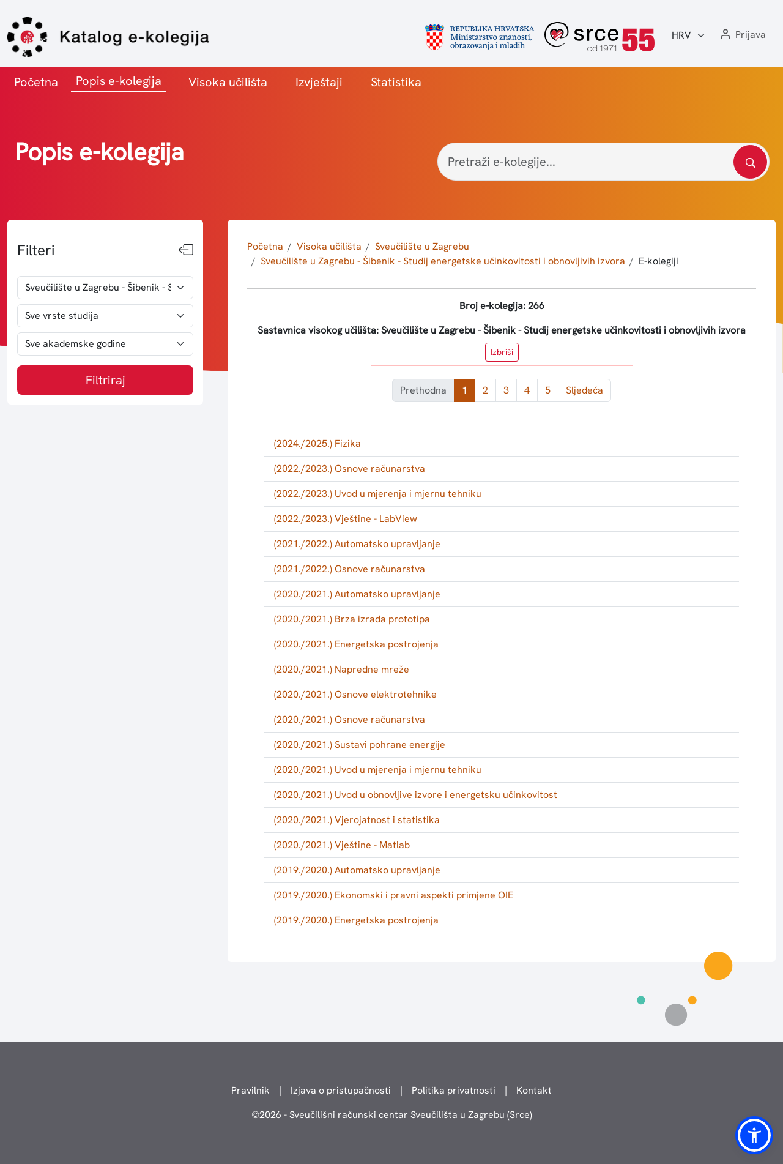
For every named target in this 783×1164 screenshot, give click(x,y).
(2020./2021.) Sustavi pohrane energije (359, 744)
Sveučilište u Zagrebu (422, 246)
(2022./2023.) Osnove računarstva (349, 468)
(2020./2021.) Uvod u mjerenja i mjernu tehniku (377, 769)
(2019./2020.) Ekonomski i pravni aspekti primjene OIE (393, 895)
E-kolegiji (658, 261)
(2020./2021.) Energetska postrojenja (356, 644)
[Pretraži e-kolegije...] (603, 162)
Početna (36, 82)
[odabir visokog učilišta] (105, 287)
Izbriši (502, 351)
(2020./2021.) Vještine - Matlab (342, 844)
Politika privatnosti (453, 1090)
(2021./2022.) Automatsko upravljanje (357, 543)
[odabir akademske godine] (105, 344)
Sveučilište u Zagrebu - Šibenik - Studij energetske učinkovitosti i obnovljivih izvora (443, 261)
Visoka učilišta (227, 82)
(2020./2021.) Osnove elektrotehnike (355, 694)
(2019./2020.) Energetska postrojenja (356, 920)
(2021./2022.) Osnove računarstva (349, 568)
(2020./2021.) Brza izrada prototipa (352, 619)
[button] (742, 35)
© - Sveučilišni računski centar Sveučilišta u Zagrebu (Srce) (391, 1114)
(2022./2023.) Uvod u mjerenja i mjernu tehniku (377, 493)
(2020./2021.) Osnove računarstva (349, 719)
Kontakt (534, 1090)
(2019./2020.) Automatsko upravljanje (357, 870)
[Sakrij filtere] (186, 250)
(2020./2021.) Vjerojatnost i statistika (357, 819)
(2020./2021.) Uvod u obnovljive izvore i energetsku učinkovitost (415, 794)
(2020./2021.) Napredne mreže (341, 669)
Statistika (396, 82)
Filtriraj (105, 380)
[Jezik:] (688, 35)
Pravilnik (250, 1090)
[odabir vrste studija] (105, 315)
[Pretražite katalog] (750, 162)
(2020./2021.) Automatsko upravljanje (357, 594)
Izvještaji (319, 82)
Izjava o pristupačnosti (341, 1090)
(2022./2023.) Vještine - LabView (345, 518)
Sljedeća (584, 390)
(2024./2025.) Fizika (317, 443)
